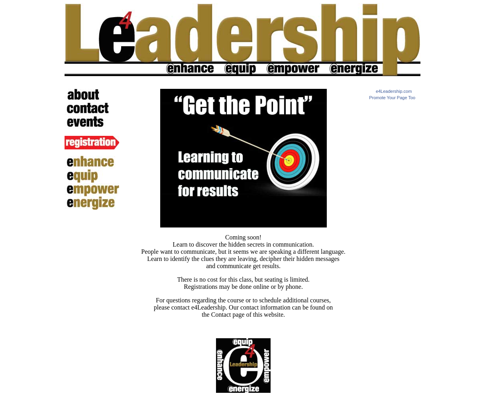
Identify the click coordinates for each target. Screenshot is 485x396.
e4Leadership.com (394, 91)
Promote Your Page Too (392, 97)
